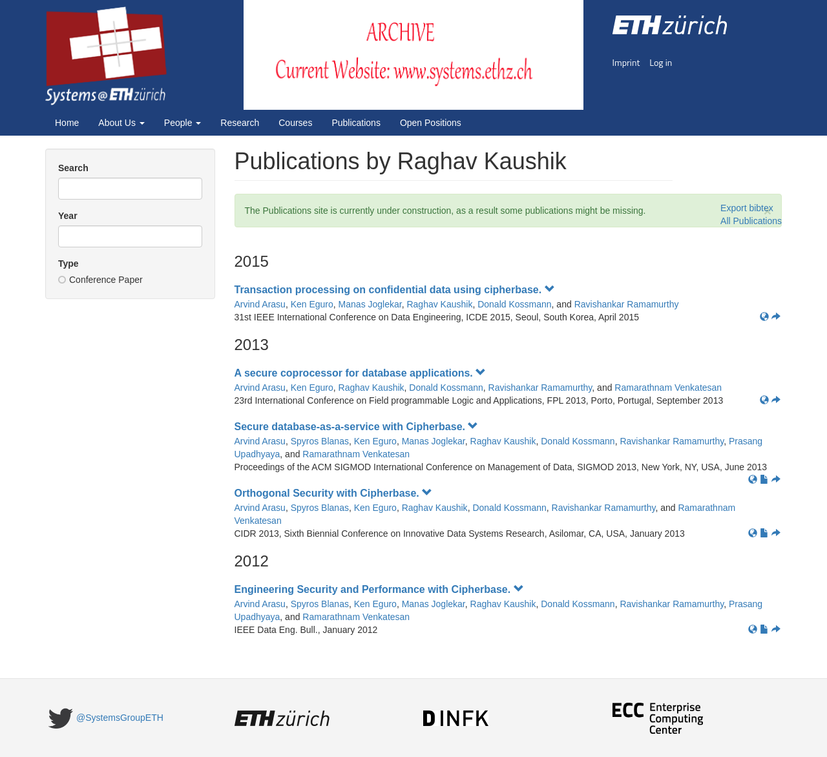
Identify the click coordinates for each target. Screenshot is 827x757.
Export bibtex (746, 208)
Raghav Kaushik (439, 304)
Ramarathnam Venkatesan (668, 387)
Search (73, 168)
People (182, 123)
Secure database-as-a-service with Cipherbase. (357, 426)
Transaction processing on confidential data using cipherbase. (395, 289)
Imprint (626, 62)
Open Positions (430, 123)
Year (68, 216)
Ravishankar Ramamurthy (626, 304)
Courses (295, 123)
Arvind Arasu (260, 304)
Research (239, 123)
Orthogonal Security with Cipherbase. (334, 493)
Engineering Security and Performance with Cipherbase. (379, 589)
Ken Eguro (312, 304)
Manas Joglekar (370, 304)
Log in (660, 62)
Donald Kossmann (514, 304)
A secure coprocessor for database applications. (361, 373)
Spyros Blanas (320, 441)
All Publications (751, 221)
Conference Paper (100, 280)
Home (67, 123)
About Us (121, 123)
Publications (356, 123)
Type (68, 263)
